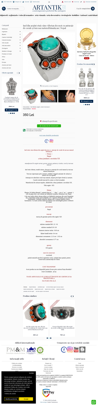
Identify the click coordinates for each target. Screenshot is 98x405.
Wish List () (79, 369)
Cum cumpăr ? (48, 365)
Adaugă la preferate (50, 121)
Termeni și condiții (17, 367)
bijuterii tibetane (32, 287)
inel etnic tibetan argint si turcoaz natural (54, 287)
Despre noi (48, 363)
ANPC (17, 371)
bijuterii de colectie (60, 289)
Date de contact (48, 369)
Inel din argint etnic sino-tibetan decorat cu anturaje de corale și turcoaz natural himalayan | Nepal (35, 328)
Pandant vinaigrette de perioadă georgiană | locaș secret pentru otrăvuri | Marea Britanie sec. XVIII (11, 99)
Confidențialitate (16, 365)
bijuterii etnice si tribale (50, 289)
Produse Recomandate (85, 64)
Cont (79, 363)
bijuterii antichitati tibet (28, 289)
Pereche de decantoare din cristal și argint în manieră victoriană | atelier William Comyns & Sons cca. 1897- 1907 (86, 92)
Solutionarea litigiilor (16, 369)
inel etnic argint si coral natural (42, 291)
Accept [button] (26, 399)
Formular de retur (48, 371)
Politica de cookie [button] (10, 393)
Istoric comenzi (80, 367)
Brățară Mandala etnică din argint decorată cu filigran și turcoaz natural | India (62, 328)
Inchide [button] (31, 373)
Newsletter (80, 371)
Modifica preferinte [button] (11, 399)
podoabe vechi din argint (29, 291)
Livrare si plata (48, 367)
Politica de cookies (17, 363)
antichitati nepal (41, 287)
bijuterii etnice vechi (39, 289)
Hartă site (48, 373)
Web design (43, 402)
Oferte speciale (7, 73)
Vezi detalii (75, 19)
